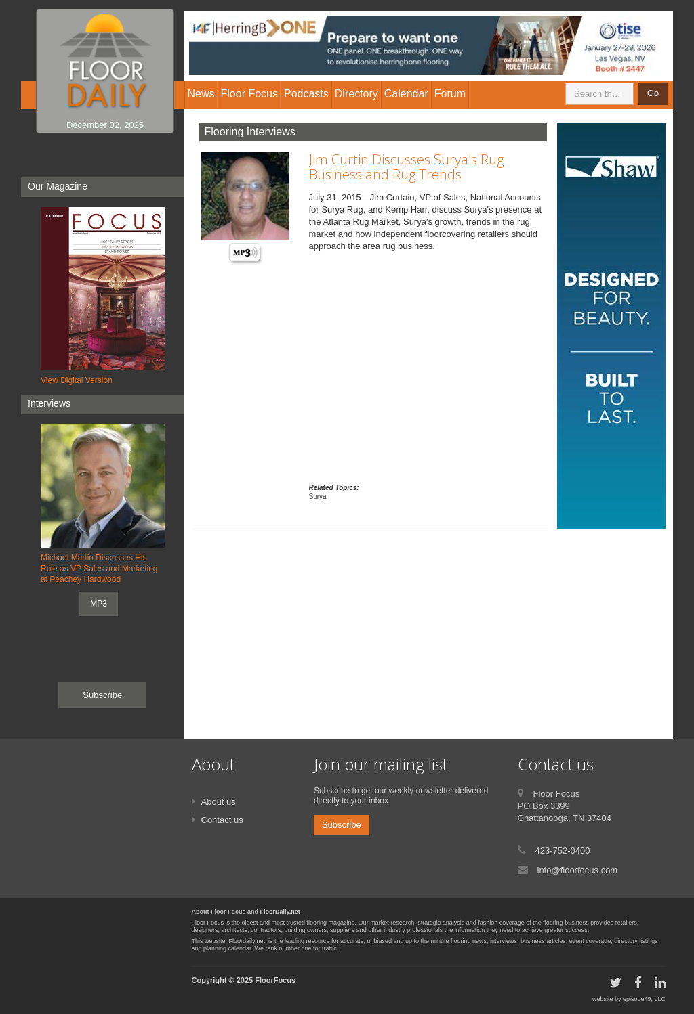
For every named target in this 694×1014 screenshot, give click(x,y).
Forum (450, 94)
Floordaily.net (247, 941)
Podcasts (306, 94)
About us (218, 802)
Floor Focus (208, 922)
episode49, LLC (644, 999)
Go (653, 93)
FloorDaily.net (280, 911)
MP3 (98, 604)
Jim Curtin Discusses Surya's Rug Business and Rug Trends (406, 166)
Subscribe (102, 695)
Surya (318, 496)
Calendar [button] (406, 94)
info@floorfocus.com (577, 870)
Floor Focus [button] (249, 94)
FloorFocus (275, 980)
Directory (356, 94)
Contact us (222, 820)
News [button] (201, 94)
